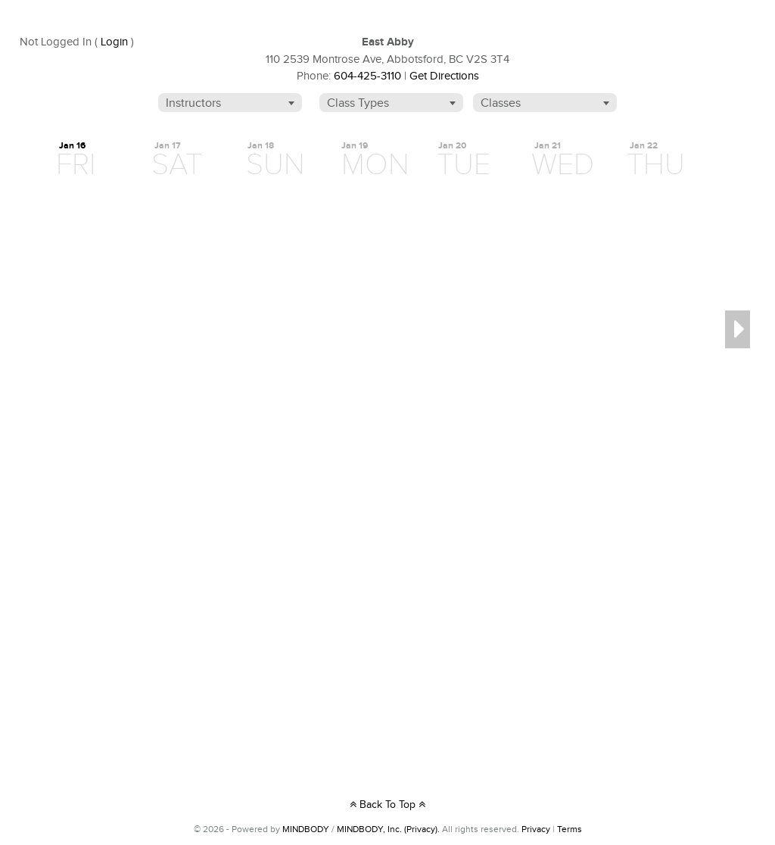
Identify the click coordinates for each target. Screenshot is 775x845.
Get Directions (444, 76)
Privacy (535, 829)
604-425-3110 (367, 76)
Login (114, 42)
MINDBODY (305, 829)
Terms (569, 829)
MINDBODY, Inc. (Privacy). (388, 829)
